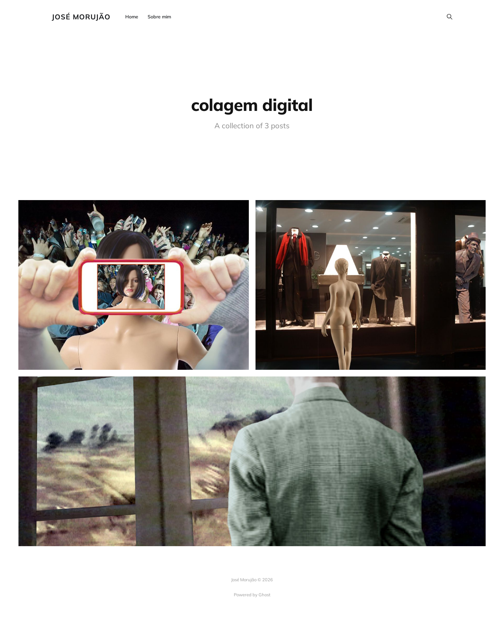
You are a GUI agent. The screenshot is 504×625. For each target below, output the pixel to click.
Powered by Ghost (252, 594)
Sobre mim (159, 17)
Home (131, 17)
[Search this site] (450, 17)
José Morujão (81, 16)
